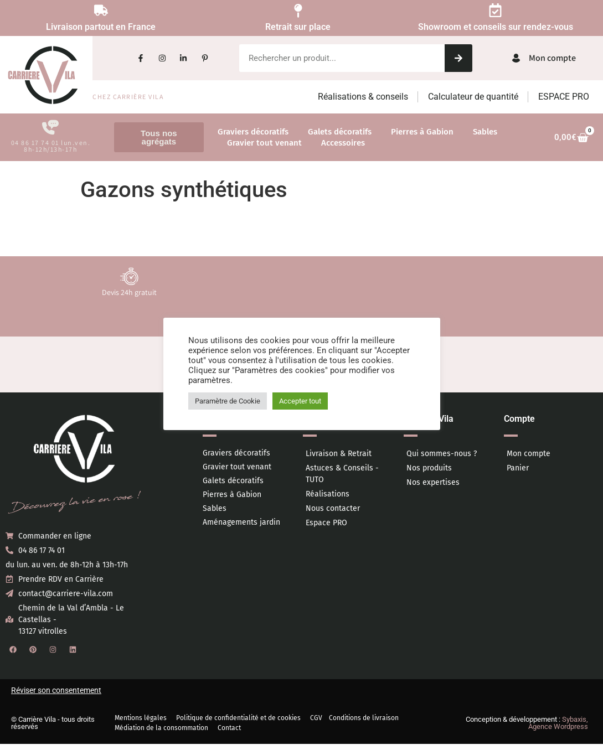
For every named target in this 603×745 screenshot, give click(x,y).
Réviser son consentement (56, 691)
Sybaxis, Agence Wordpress (558, 724)
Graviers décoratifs (253, 132)
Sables (485, 132)
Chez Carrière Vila (127, 96)
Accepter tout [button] (300, 401)
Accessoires (343, 143)
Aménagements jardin (241, 523)
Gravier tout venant (264, 143)
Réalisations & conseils (363, 96)
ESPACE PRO (563, 96)
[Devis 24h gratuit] (129, 277)
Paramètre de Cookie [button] (227, 401)
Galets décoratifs (340, 132)
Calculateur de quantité (473, 96)
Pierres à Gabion (422, 132)
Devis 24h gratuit (129, 293)
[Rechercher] (458, 58)
